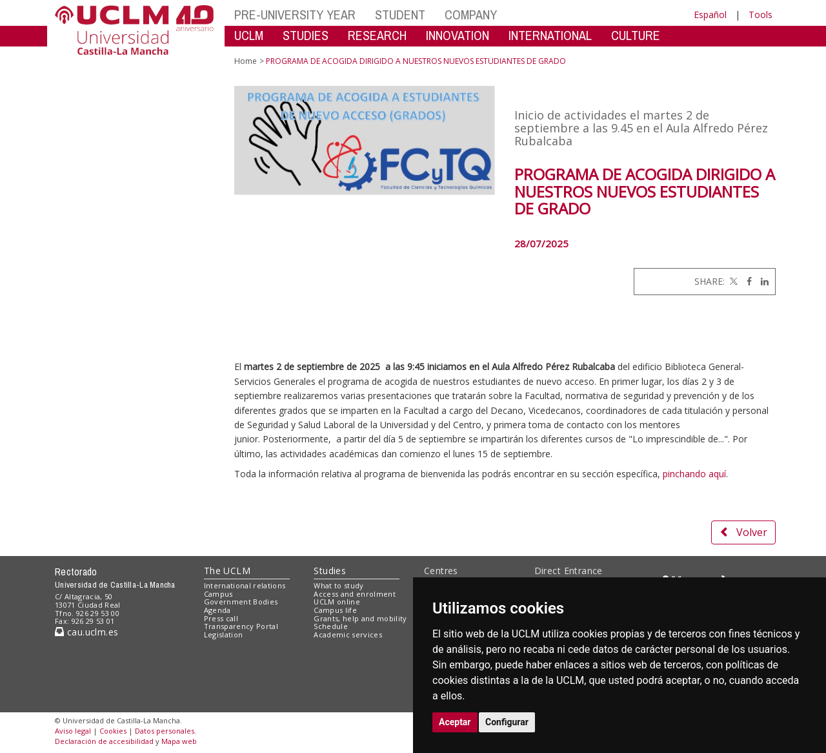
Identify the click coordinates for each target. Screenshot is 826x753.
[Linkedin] (761, 281)
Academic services (348, 634)
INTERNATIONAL (550, 35)
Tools (760, 14)
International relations (245, 585)
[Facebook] (746, 281)
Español (710, 14)
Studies (330, 570)
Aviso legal (73, 731)
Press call (221, 618)
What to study (338, 585)
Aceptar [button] (455, 722)
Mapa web (179, 741)
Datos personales (164, 731)
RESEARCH (377, 35)
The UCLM (227, 570)
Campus (218, 594)
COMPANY (471, 14)
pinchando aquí (694, 474)
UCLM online (337, 601)
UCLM (248, 35)
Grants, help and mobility (360, 618)
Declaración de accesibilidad (104, 741)
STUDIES (305, 35)
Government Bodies (241, 601)
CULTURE (635, 35)
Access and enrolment (355, 594)
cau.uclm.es (86, 632)
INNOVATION (457, 35)
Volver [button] (743, 532)
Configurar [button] (507, 722)
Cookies (112, 731)
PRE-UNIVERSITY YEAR (295, 14)
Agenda (217, 610)
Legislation (223, 634)
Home (245, 61)
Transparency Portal (241, 626)
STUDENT (400, 14)
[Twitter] (732, 281)
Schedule (331, 626)
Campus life (335, 610)
